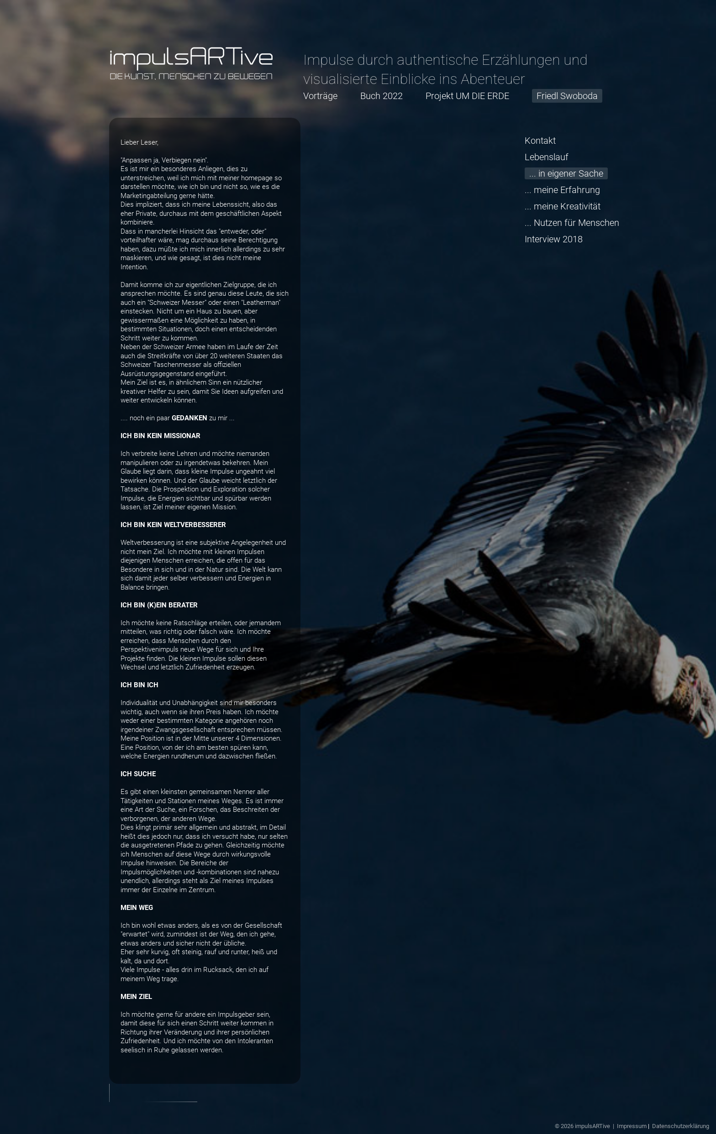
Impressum (632, 1126)
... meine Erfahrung (562, 189)
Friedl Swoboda (567, 95)
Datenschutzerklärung (680, 1126)
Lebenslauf (547, 157)
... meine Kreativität (562, 206)
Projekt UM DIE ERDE (467, 95)
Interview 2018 (554, 239)
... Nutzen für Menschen (572, 222)
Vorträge (320, 95)
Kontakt (540, 140)
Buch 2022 (381, 95)
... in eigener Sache (566, 173)
